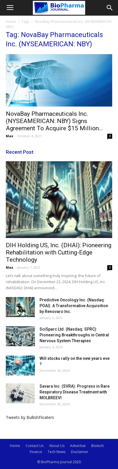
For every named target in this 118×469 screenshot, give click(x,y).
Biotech (97, 445)
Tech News (56, 451)
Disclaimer (79, 451)
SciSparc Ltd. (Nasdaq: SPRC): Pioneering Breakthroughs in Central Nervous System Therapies (74, 335)
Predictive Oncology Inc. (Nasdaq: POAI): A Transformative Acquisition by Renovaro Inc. (74, 306)
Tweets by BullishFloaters (30, 417)
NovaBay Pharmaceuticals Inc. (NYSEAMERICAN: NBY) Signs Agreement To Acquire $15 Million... (54, 121)
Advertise (78, 445)
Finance (36, 451)
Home (11, 21)
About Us (57, 445)
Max (9, 136)
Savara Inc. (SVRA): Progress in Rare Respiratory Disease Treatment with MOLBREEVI (75, 392)
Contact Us (35, 445)
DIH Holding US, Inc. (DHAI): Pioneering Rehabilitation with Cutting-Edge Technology (58, 252)
